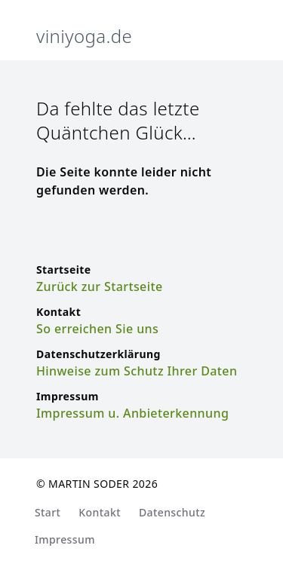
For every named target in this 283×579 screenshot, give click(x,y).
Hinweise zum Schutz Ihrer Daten (136, 371)
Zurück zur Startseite (99, 286)
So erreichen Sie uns (97, 328)
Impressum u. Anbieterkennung (132, 413)
